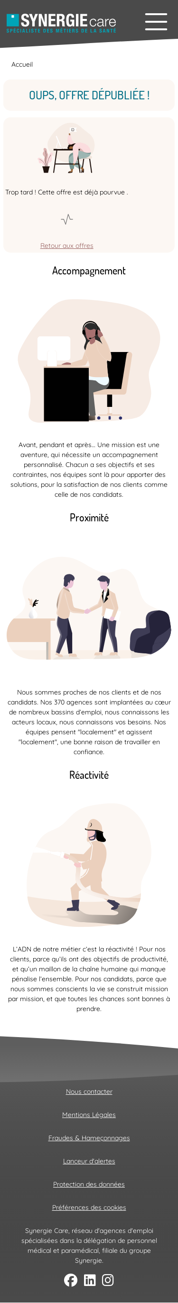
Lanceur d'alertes (89, 1161)
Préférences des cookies (89, 1207)
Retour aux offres (67, 245)
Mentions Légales (89, 1114)
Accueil (22, 64)
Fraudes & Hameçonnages (89, 1138)
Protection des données (89, 1184)
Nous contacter (89, 1091)
